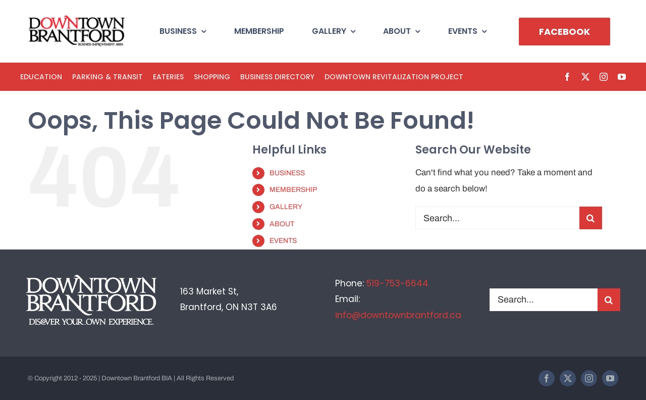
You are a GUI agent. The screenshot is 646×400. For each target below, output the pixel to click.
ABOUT (282, 224)
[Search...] (497, 218)
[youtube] (622, 77)
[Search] (590, 218)
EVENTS (283, 240)
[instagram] (604, 77)
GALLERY (286, 207)
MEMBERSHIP (293, 189)
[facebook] (567, 77)
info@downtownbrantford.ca (398, 315)
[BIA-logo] (77, 19)
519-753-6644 (397, 283)
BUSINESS (287, 173)
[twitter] (585, 77)
